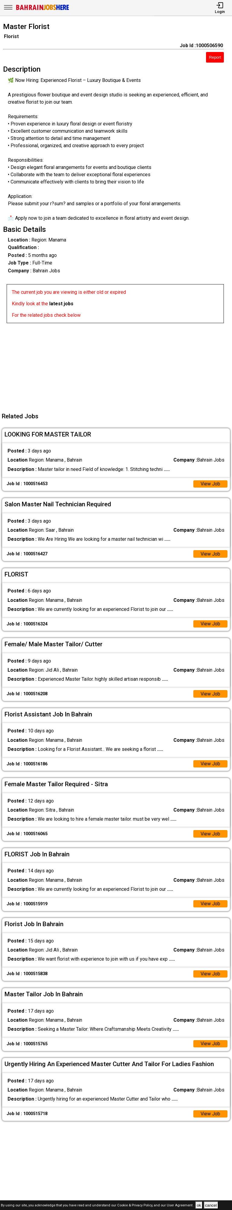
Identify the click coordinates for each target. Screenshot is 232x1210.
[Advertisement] (118, 365)
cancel (211, 1205)
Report (215, 57)
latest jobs (61, 304)
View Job (210, 484)
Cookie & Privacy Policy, (135, 1206)
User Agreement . (180, 1206)
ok (199, 1205)
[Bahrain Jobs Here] (42, 9)
